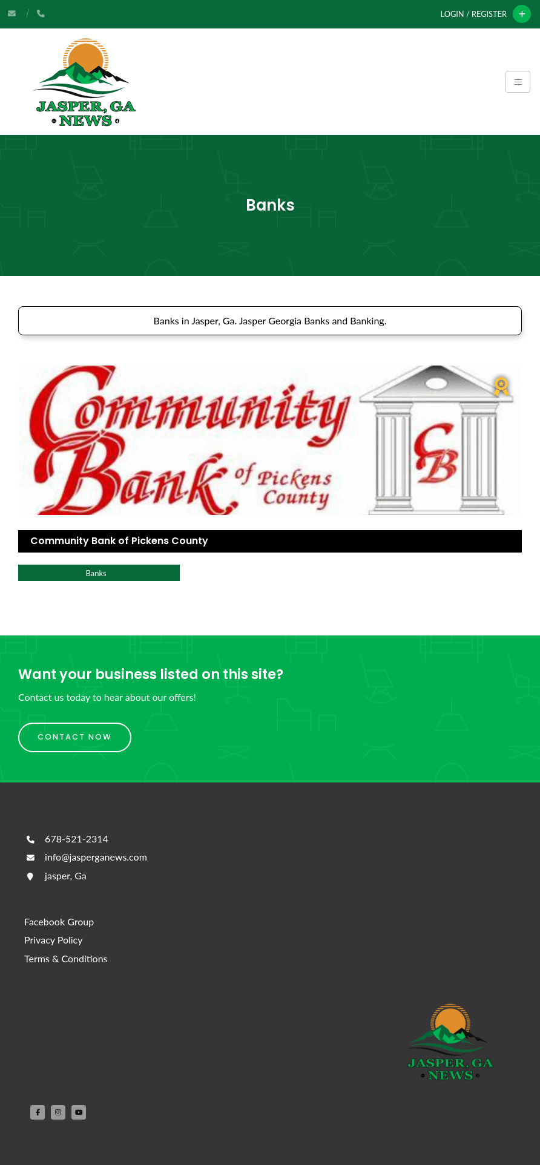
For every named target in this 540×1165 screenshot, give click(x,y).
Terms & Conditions (66, 958)
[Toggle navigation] (517, 82)
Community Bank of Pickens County (119, 541)
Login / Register (474, 14)
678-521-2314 (66, 838)
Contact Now (75, 737)
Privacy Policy (53, 939)
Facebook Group (59, 921)
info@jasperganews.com (85, 856)
